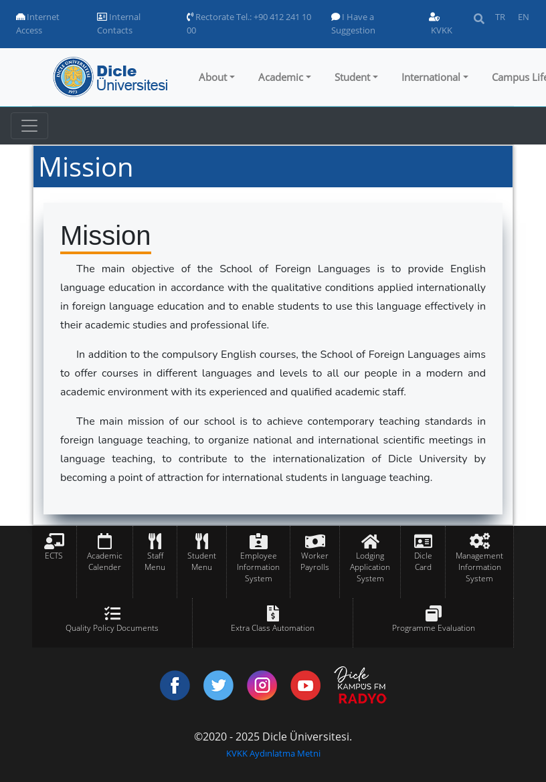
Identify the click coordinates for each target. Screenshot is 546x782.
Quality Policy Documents (112, 627)
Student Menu (201, 561)
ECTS (54, 555)
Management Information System (479, 567)
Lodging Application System (370, 567)
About (213, 77)
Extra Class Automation (272, 627)
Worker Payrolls (314, 561)
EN (523, 17)
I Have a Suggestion (353, 23)
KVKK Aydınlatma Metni (273, 753)
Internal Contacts (119, 23)
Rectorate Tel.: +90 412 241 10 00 (249, 23)
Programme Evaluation (433, 627)
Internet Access (38, 23)
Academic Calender (104, 561)
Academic (280, 77)
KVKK (440, 24)
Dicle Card (423, 561)
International (430, 77)
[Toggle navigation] (29, 125)
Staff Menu (155, 561)
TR (500, 17)
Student (352, 77)
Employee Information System (258, 567)
